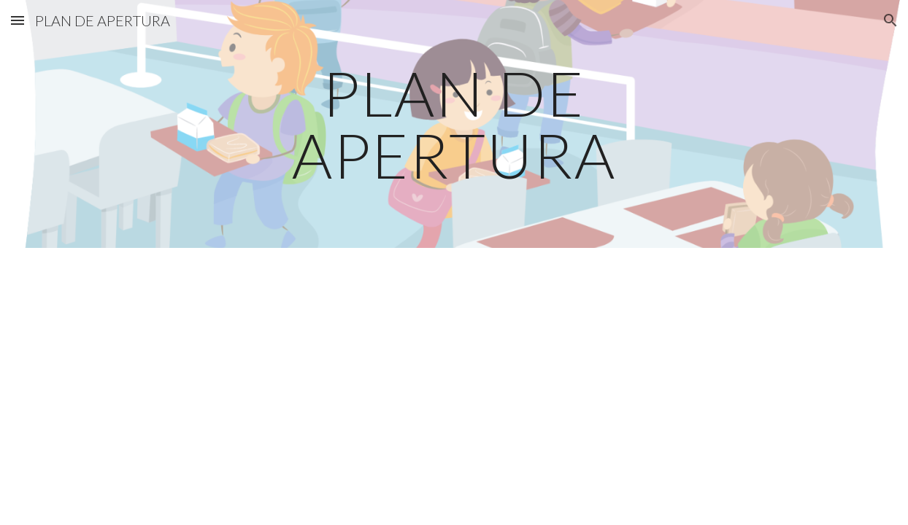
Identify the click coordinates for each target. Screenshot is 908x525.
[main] (454, 124)
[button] (17, 20)
